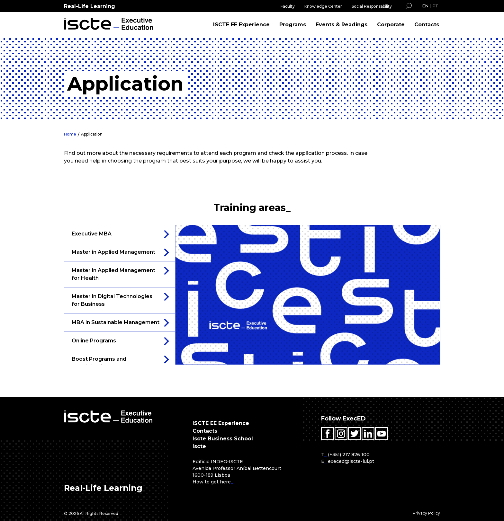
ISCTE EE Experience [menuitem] (241, 25)
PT (435, 5)
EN (425, 5)
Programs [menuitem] (292, 25)
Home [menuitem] (70, 134)
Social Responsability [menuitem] (372, 6)
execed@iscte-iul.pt (351, 461)
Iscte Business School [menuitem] (223, 439)
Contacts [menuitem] (426, 25)
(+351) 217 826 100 (349, 454)
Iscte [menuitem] (199, 446)
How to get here (212, 482)
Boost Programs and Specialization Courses (102, 363)
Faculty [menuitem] (288, 6)
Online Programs (94, 341)
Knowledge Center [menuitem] (323, 6)
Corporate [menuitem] (391, 25)
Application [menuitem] (92, 134)
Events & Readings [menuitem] (341, 25)
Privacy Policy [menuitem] (426, 513)
